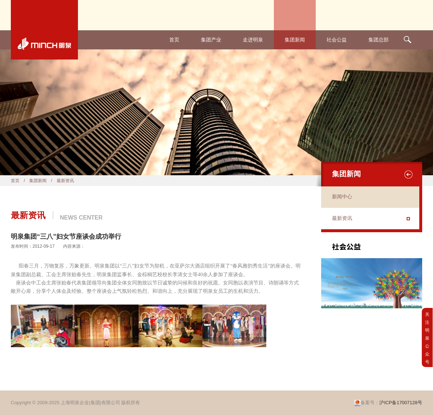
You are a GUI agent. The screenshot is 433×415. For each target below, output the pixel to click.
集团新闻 (295, 40)
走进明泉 (253, 40)
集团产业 (211, 40)
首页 (174, 40)
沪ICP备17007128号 (400, 402)
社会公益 (337, 40)
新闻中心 (342, 196)
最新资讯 (342, 218)
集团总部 (378, 40)
